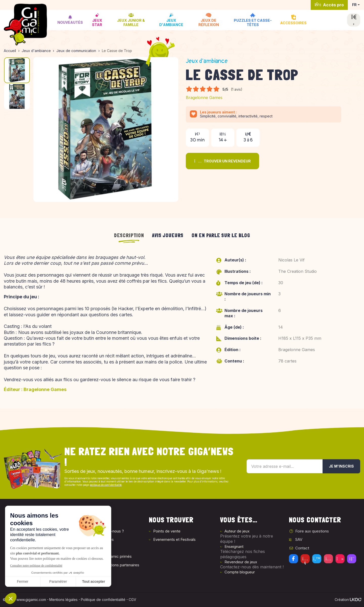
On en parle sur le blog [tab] (221, 235)
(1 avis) (236, 89)
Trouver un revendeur (222, 161)
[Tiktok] (340, 558)
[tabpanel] (182, 325)
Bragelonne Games (204, 97)
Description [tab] (129, 235)
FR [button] (354, 5)
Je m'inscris (341, 466)
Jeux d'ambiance (207, 61)
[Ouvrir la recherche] (353, 20)
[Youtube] (305, 558)
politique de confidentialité (106, 484)
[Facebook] (293, 558)
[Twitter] (316, 558)
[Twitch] (351, 558)
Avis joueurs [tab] (168, 235)
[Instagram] (328, 558)
